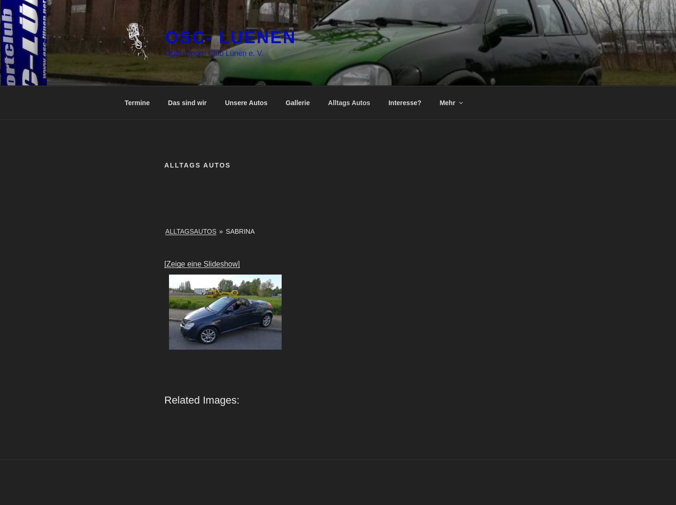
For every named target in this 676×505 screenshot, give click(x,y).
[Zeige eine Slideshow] (202, 264)
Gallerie (298, 103)
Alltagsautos (190, 231)
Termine (137, 103)
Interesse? (404, 103)
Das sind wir (187, 103)
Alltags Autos (349, 103)
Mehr (451, 103)
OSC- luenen (231, 37)
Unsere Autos (246, 103)
